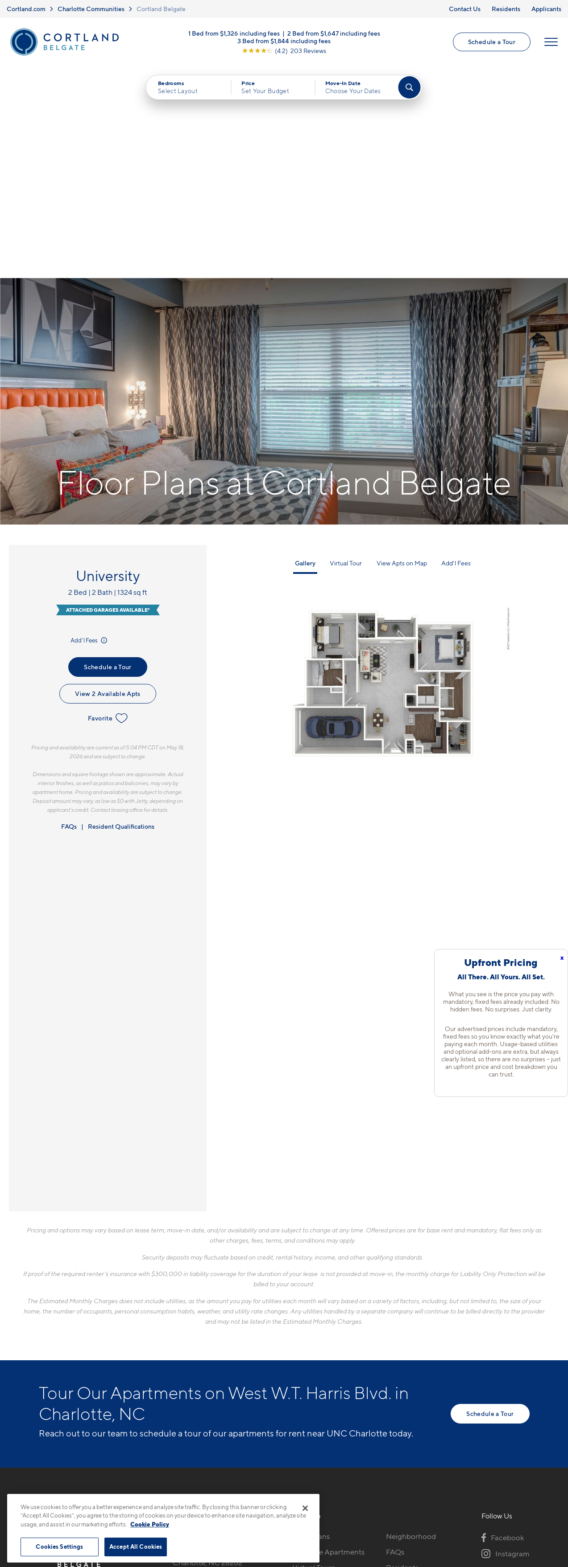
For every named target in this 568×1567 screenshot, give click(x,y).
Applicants (546, 8)
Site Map (323, 1489)
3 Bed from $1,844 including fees (284, 41)
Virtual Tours (313, 1355)
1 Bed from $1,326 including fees (234, 33)
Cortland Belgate (161, 8)
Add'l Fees (89, 428)
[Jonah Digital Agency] (509, 1484)
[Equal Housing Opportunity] (177, 1373)
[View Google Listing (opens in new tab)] (284, 50)
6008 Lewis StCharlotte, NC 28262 (207, 1345)
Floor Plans (311, 1324)
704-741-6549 (197, 1324)
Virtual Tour (346, 351)
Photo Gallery (315, 1371)
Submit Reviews (281, 1489)
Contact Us (465, 8)
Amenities (309, 1386)
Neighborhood (411, 1324)
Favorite (108, 506)
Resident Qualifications (121, 614)
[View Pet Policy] (247, 1373)
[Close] (305, 1508)
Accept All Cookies (135, 1546)
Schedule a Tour (491, 41)
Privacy (242, 1489)
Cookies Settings (59, 1546)
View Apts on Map (402, 351)
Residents (506, 8)
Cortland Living (318, 1402)
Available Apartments (328, 1339)
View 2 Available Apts (107, 481)
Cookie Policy (149, 1524)
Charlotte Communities (91, 8)
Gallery (305, 351)
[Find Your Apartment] (409, 87)
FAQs (69, 614)
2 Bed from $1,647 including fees (333, 33)
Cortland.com (26, 8)
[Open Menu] (551, 42)
